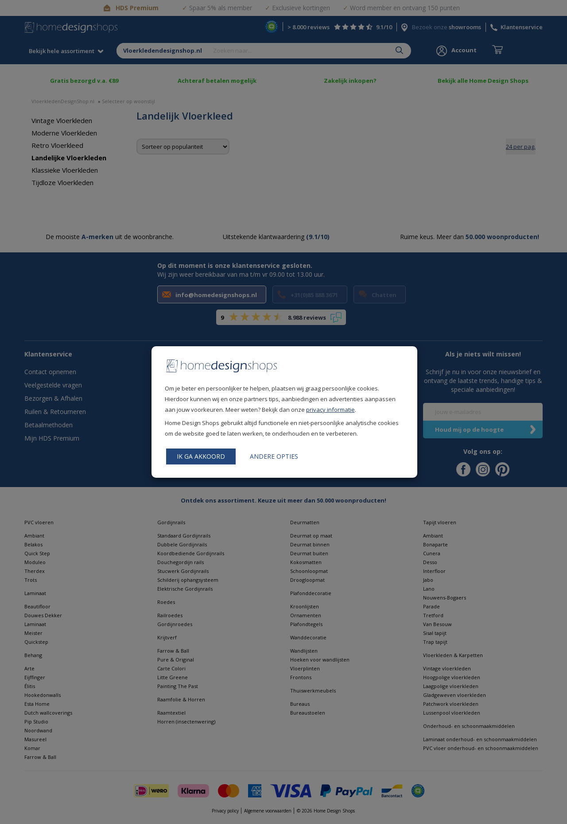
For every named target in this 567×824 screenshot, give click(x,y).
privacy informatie (330, 410)
